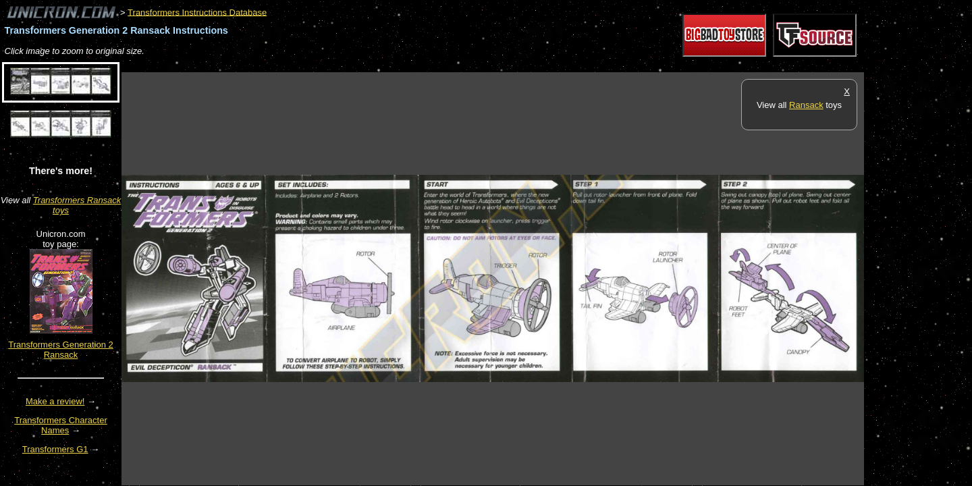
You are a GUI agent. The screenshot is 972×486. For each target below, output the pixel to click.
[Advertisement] (367, 65)
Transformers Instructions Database (197, 12)
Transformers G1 (55, 449)
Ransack (806, 105)
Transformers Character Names (60, 425)
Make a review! (55, 401)
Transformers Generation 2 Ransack (60, 350)
